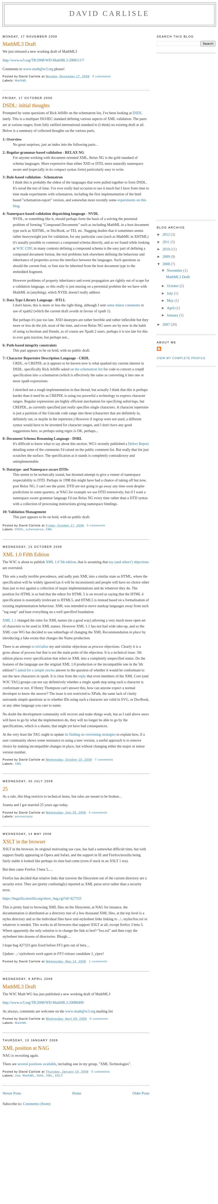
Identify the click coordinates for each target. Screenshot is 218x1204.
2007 (167, 324)
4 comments (98, 812)
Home (76, 1093)
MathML (21, 80)
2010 (167, 249)
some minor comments (123, 305)
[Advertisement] (109, 1164)
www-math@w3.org (38, 69)
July (170, 293)
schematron (35, 529)
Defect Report (138, 444)
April (171, 308)
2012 (167, 234)
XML (49, 529)
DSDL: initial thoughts (26, 105)
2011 (167, 242)
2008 (167, 264)
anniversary (24, 816)
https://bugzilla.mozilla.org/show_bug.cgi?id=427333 (42, 898)
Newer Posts (12, 1093)
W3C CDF (24, 248)
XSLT (59, 1075)
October (173, 286)
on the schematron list (86, 369)
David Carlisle (109, 13)
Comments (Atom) (37, 1104)
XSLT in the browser (24, 841)
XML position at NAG (26, 1048)
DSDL (137, 113)
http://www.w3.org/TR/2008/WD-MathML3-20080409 (43, 1002)
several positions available (36, 1064)
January (173, 315)
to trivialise (40, 646)
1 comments (98, 961)
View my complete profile (181, 358)
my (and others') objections (129, 562)
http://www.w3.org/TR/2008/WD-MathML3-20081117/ (43, 60)
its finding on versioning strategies (90, 734)
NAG (40, 1075)
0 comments (101, 76)
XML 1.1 (9, 620)
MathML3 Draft (19, 44)
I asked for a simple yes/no (35, 670)
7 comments (104, 759)
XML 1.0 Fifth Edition (26, 554)
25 (5, 789)
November (175, 270)
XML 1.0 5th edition (61, 562)
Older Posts (140, 1093)
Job (17, 1075)
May (171, 300)
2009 (167, 256)
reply (82, 676)
